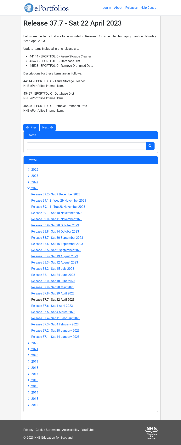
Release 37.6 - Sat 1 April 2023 (52, 306)
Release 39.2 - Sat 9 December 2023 (55, 194)
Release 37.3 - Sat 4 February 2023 (55, 324)
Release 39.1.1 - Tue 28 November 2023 (58, 207)
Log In (107, 7)
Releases (131, 7)
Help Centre (148, 7)
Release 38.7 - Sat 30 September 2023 (57, 238)
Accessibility (70, 430)
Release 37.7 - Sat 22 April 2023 (53, 299)
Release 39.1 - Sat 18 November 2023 (56, 213)
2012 (32, 405)
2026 (32, 169)
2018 (32, 368)
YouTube (87, 430)
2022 (32, 343)
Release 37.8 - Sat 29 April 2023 (53, 293)
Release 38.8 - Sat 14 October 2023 (55, 231)
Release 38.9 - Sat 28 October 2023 (55, 225)
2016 (32, 380)
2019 (32, 361)
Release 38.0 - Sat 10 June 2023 (53, 281)
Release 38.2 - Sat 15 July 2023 (52, 268)
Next (47, 127)
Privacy (28, 430)
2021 (32, 349)
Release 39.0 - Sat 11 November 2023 (56, 219)
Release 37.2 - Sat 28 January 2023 (55, 330)
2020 (32, 355)
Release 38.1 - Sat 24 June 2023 (53, 275)
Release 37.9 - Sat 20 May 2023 (52, 287)
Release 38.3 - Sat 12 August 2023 (54, 262)
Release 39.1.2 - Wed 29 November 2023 (58, 200)
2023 (32, 188)
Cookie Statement (48, 430)
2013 (32, 398)
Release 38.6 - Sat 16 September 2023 (57, 244)
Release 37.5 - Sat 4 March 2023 (53, 312)
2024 (32, 182)
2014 (32, 392)
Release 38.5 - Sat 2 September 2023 (56, 250)
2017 (32, 374)
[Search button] (150, 146)
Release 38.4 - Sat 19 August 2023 (54, 256)
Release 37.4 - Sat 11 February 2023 (55, 318)
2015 (32, 386)
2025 (32, 176)
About (118, 7)
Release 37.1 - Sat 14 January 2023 (55, 337)
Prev (31, 127)
